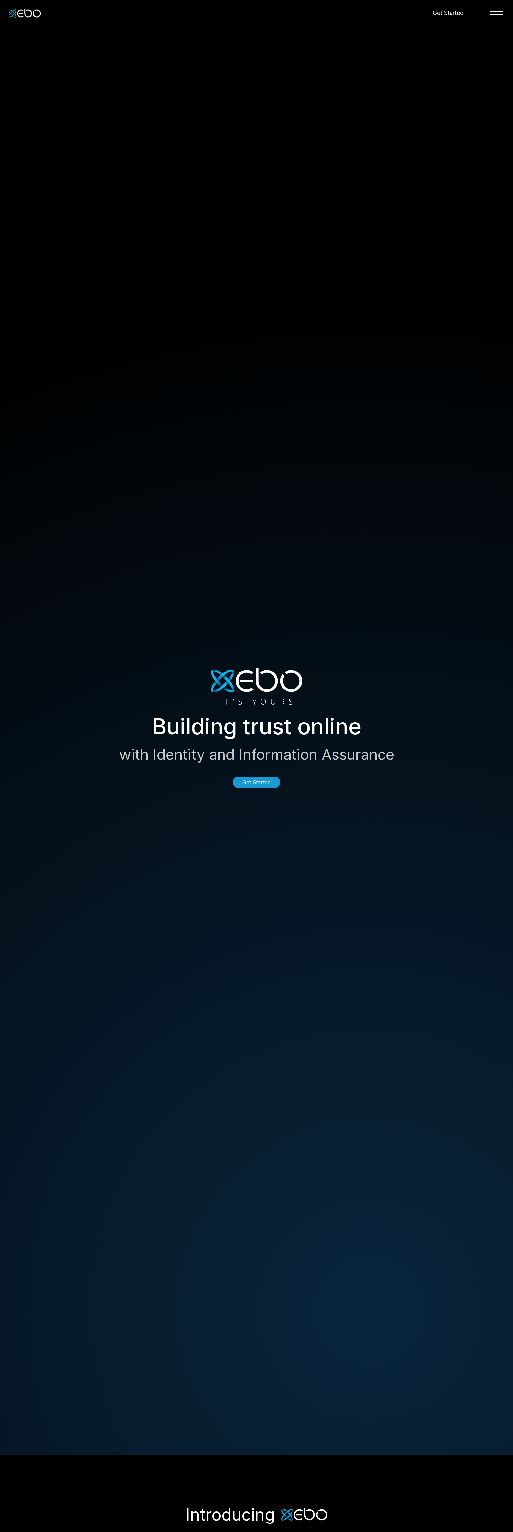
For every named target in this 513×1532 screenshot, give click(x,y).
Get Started (448, 13)
